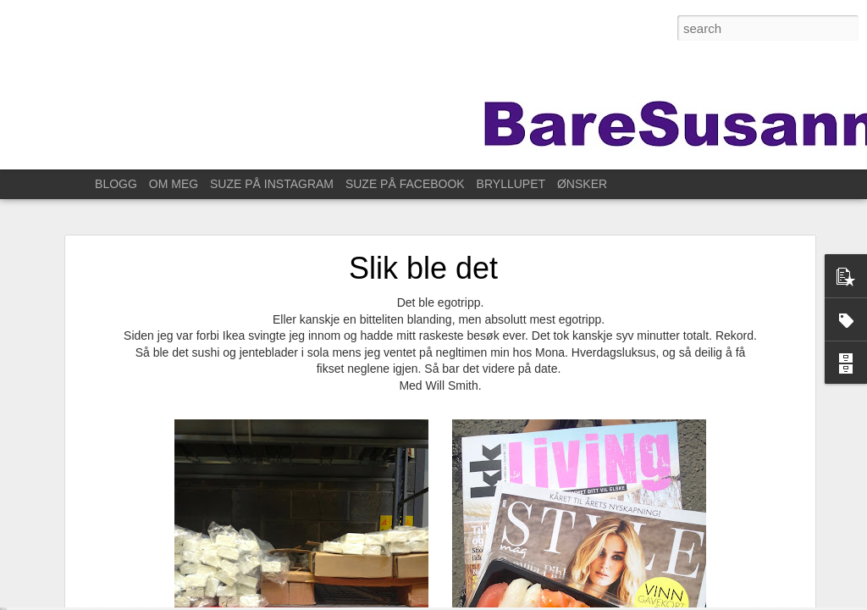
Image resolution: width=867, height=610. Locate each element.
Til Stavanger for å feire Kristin (109, 574)
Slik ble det (423, 213)
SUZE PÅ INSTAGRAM (272, 184)
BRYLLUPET (511, 184)
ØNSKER (582, 184)
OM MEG (173, 184)
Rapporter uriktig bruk (669, 601)
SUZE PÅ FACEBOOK (405, 184)
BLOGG (116, 184)
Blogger (602, 601)
